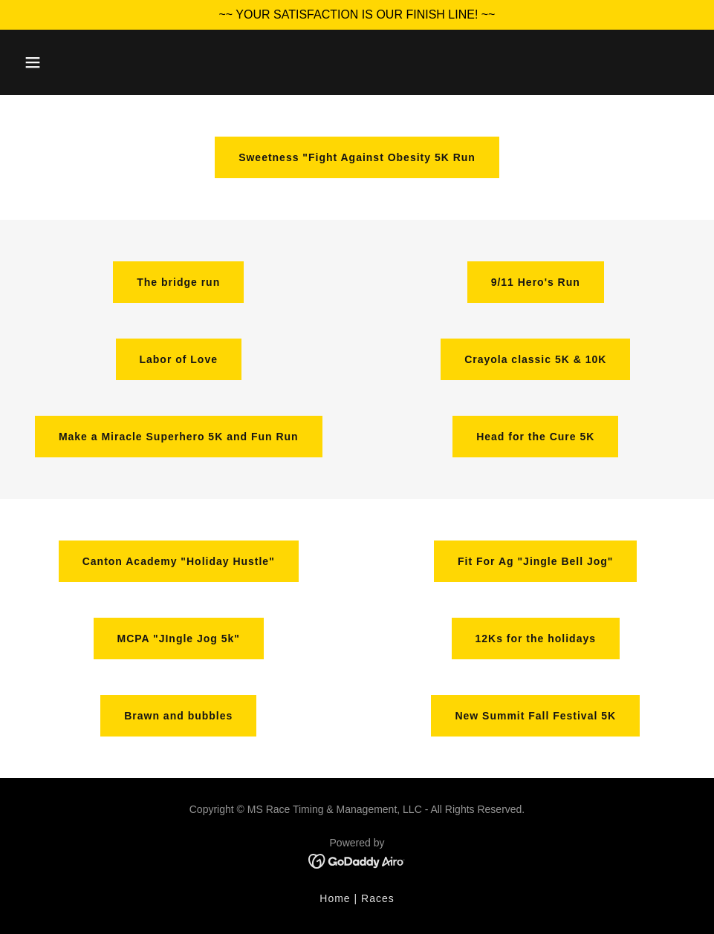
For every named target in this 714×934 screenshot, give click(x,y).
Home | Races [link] (356, 898)
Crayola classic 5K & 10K (535, 359)
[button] (33, 62)
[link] (357, 860)
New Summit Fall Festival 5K (535, 716)
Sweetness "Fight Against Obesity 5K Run (357, 157)
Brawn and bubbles (178, 716)
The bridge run (178, 282)
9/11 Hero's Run (535, 282)
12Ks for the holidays (536, 638)
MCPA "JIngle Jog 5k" (178, 638)
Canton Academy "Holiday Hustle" (178, 561)
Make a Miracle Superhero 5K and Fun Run (179, 436)
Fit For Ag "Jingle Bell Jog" (535, 561)
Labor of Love (179, 359)
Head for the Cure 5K (535, 436)
